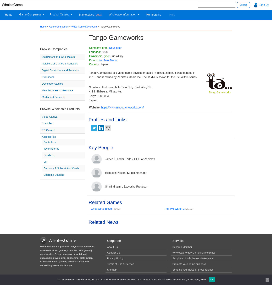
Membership (153, 14)
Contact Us (113, 252)
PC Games (48, 130)
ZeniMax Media (108, 60)
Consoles (47, 123)
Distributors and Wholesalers (58, 56)
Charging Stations (54, 174)
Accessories (49, 136)
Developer (115, 47)
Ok (211, 279)
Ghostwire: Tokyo (101, 208)
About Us (112, 246)
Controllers (50, 142)
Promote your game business (189, 263)
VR (45, 161)
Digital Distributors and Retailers (60, 70)
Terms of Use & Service (120, 263)
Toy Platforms (51, 148)
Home (8, 14)
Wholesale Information (123, 14)
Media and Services (53, 97)
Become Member (182, 246)
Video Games (50, 116)
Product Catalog (60, 14)
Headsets (49, 155)
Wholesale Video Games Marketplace (194, 252)
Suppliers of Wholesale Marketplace (193, 258)
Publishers (48, 76)
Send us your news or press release (193, 269)
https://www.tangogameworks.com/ (122, 107)
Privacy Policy (115, 258)
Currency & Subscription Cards (61, 168)
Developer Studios (52, 83)
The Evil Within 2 (174, 208)
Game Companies (30, 14)
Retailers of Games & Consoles (60, 63)
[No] (267, 280)
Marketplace (90, 14)
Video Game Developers (84, 26)
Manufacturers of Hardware (57, 90)
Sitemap (112, 269)
